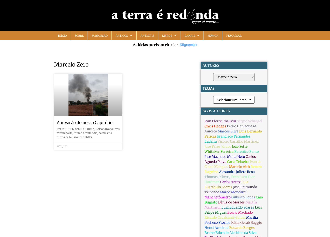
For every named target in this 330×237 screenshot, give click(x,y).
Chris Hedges (215, 126)
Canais (192, 35)
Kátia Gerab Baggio (246, 222)
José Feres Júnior (217, 146)
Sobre (79, 35)
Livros (169, 35)
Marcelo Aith (239, 167)
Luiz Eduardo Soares (237, 207)
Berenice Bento (246, 151)
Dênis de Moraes (231, 202)
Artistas (147, 35)
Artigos (124, 35)
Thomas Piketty (217, 177)
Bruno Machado (240, 212)
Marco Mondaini (233, 192)
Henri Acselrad (216, 227)
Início (62, 35)
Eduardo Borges (242, 227)
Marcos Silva (228, 131)
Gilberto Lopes (243, 197)
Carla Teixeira (238, 162)
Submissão (100, 35)
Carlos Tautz (230, 182)
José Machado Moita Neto (224, 156)
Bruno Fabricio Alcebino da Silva (230, 233)
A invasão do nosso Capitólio (84, 122)
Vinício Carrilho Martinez (238, 141)
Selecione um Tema (234, 99)
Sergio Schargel (249, 121)
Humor (213, 35)
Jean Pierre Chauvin (220, 121)
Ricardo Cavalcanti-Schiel (224, 217)
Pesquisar (234, 35)
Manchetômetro (217, 197)
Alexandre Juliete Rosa (237, 172)
